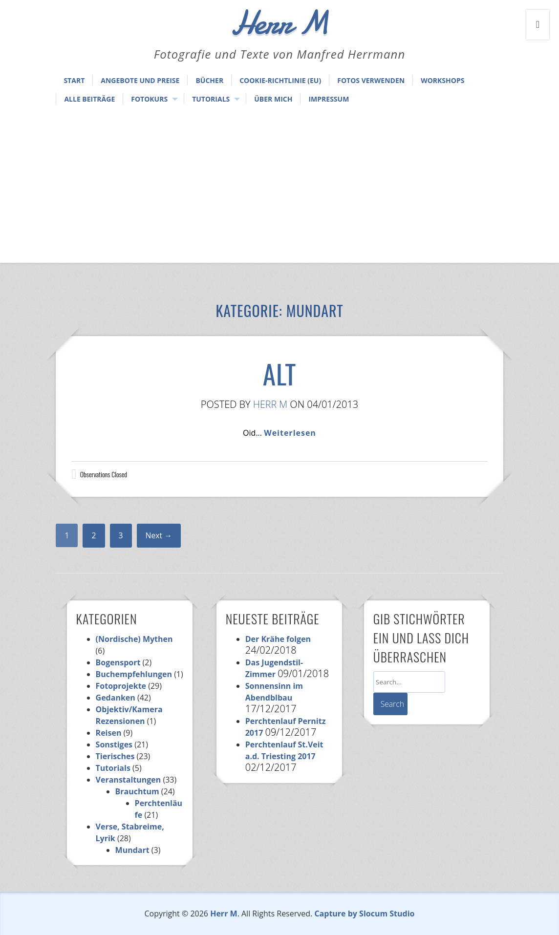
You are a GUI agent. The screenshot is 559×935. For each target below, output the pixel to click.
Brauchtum (137, 791)
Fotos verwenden (371, 80)
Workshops (442, 80)
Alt (279, 373)
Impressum (328, 99)
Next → (159, 535)
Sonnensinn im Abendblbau (274, 691)
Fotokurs (149, 99)
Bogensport (118, 662)
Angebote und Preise (140, 80)
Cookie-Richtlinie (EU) (280, 80)
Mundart (132, 850)
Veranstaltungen (128, 779)
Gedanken (115, 697)
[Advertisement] (279, 184)
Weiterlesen (290, 432)
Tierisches (115, 756)
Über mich (273, 99)
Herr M (270, 404)
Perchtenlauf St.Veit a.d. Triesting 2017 (284, 750)
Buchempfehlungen (134, 674)
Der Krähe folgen (278, 639)
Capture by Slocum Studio (364, 913)
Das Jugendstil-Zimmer (274, 668)
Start (74, 80)
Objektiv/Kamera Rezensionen (129, 715)
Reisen (109, 732)
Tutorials (211, 99)
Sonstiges (114, 744)
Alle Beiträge (89, 99)
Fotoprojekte (121, 685)
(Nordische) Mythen (134, 639)
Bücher (209, 80)
